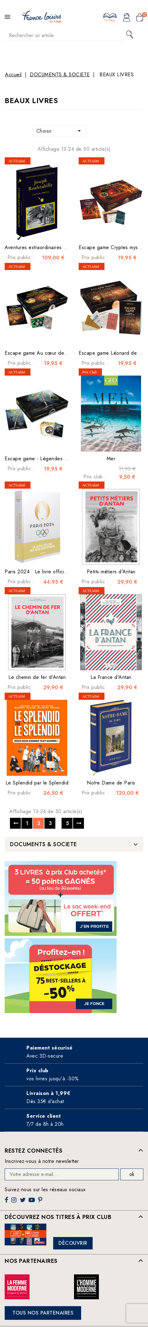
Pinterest (41, 1202)
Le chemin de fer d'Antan (37, 677)
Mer (111, 458)
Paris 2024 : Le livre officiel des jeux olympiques (60, 571)
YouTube (32, 1202)
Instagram (14, 1202)
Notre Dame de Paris (111, 782)
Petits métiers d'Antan (111, 571)
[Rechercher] (64, 35)
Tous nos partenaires (42, 1312)
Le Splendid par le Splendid (37, 782)
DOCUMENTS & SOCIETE (43, 844)
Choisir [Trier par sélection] (59, 131)
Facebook (7, 1202)
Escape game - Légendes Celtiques (45, 458)
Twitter (23, 1202)
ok (131, 1174)
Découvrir (72, 1243)
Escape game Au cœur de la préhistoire (50, 353)
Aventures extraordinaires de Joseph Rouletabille (59, 247)
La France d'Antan (111, 677)
